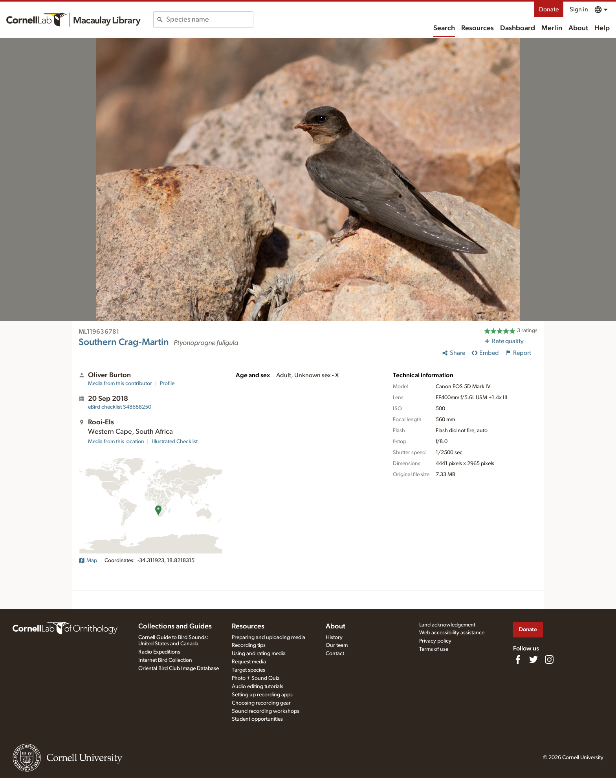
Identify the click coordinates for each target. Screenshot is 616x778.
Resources (477, 28)
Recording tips (249, 645)
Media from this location (116, 441)
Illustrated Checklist (175, 441)
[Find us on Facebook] (517, 659)
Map (88, 560)
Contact (335, 653)
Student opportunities (257, 719)
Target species (248, 670)
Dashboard (517, 28)
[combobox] (209, 19)
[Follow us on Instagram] (549, 659)
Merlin (551, 28)
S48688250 (119, 407)
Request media (249, 662)
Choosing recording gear (261, 703)
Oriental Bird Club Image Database (178, 668)
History (334, 637)
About (578, 28)
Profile (167, 383)
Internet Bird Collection (165, 660)
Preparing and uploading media (268, 637)
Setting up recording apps (262, 695)
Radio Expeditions (159, 652)
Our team (337, 645)
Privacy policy (435, 641)
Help (602, 28)
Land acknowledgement (447, 625)
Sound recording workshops (265, 711)
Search (444, 28)
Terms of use (433, 649)
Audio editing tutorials (257, 686)
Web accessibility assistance (451, 633)
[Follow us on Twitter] (533, 659)
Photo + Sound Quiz (255, 678)
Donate (549, 9)
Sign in (579, 9)
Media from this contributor (120, 383)
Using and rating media (259, 653)
